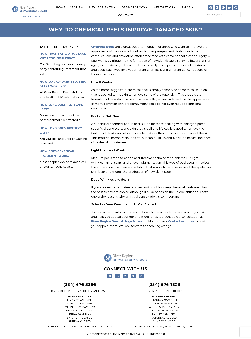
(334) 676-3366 (79, 284)
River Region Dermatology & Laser (117, 221)
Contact (125, 15)
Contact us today (181, 221)
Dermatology (133, 7)
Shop (186, 7)
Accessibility (108, 334)
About (75, 7)
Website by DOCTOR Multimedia (141, 334)
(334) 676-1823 (164, 284)
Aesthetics (163, 7)
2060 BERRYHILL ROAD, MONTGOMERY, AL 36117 (80, 326)
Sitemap (92, 334)
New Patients (101, 7)
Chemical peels (102, 47)
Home (60, 7)
